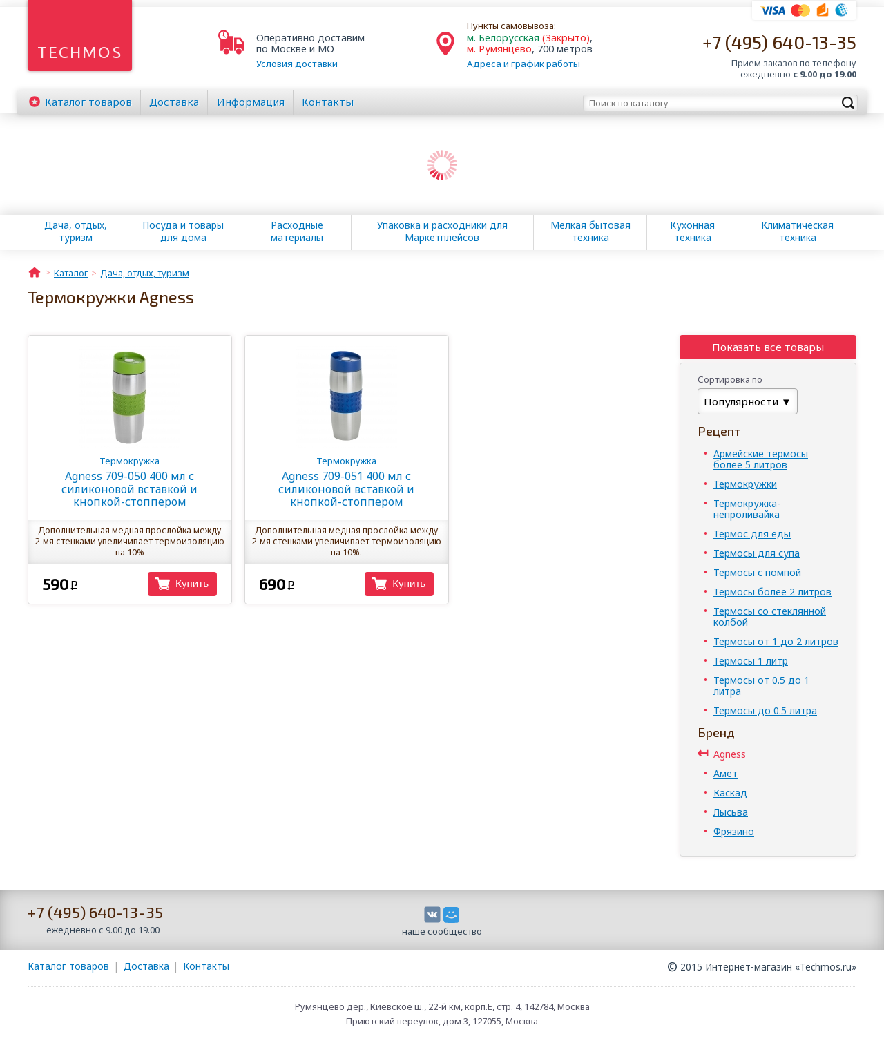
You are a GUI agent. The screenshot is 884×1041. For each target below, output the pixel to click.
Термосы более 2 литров (772, 591)
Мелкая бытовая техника (590, 231)
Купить (192, 583)
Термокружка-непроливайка (746, 509)
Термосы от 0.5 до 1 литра (761, 686)
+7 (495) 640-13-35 (779, 41)
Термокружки (745, 483)
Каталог (88, 101)
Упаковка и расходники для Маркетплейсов (442, 231)
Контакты (328, 101)
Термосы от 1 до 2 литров (775, 641)
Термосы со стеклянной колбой (769, 616)
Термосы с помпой (757, 572)
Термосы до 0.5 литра (765, 710)
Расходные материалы (297, 231)
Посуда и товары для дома (183, 231)
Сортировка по (730, 379)
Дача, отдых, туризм (75, 231)
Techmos (79, 52)
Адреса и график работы (523, 63)
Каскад (730, 792)
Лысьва (730, 812)
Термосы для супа (756, 553)
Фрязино (733, 831)
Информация (251, 101)
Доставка (174, 101)
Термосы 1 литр (750, 660)
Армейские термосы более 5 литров (760, 459)
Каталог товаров (68, 966)
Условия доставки (297, 63)
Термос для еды (752, 533)
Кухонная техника (692, 231)
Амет (725, 773)
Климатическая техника (797, 231)
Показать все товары (768, 347)
